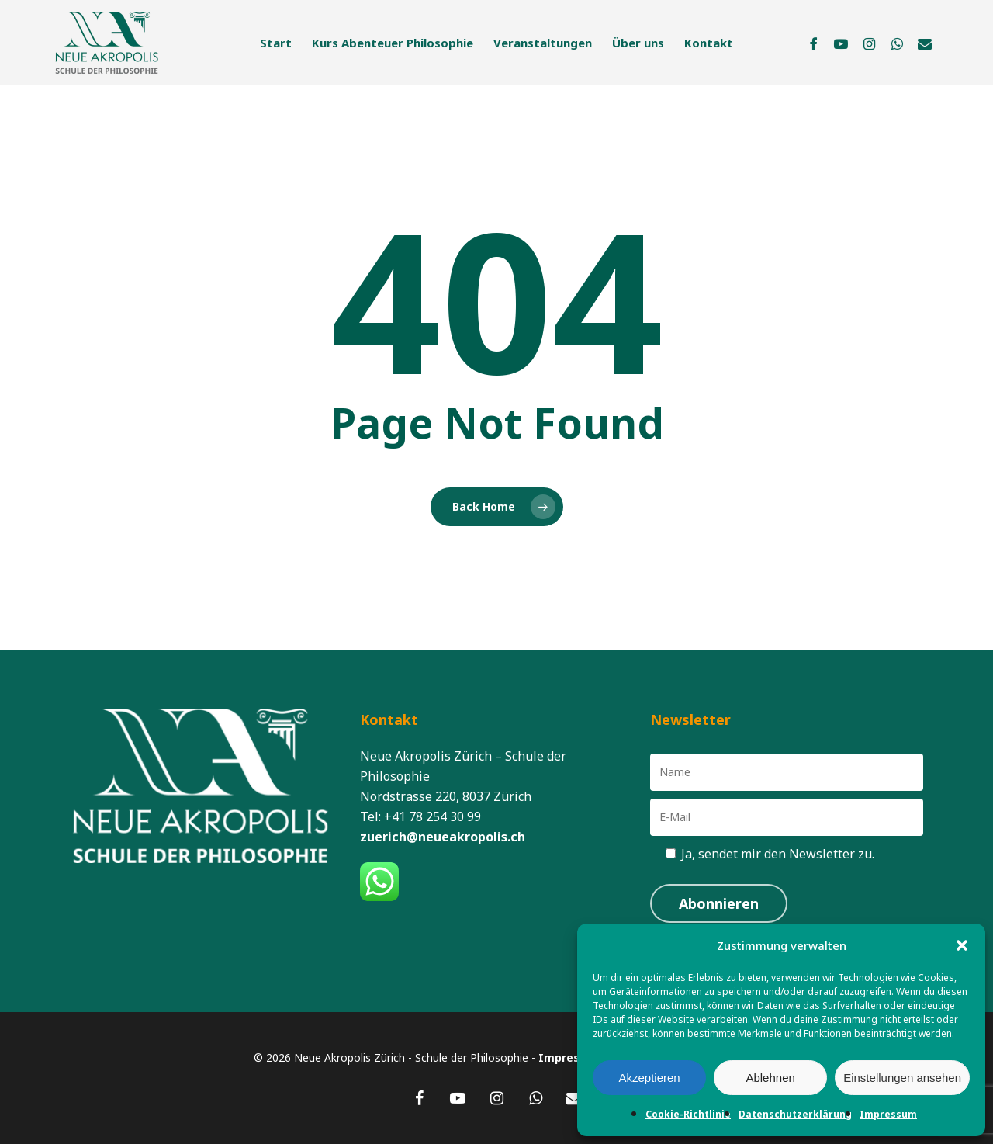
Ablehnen (770, 1077)
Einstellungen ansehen (902, 1077)
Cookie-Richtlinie (688, 1114)
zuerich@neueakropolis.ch (442, 836)
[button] (962, 945)
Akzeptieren (649, 1077)
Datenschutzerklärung (795, 1114)
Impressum (888, 1114)
